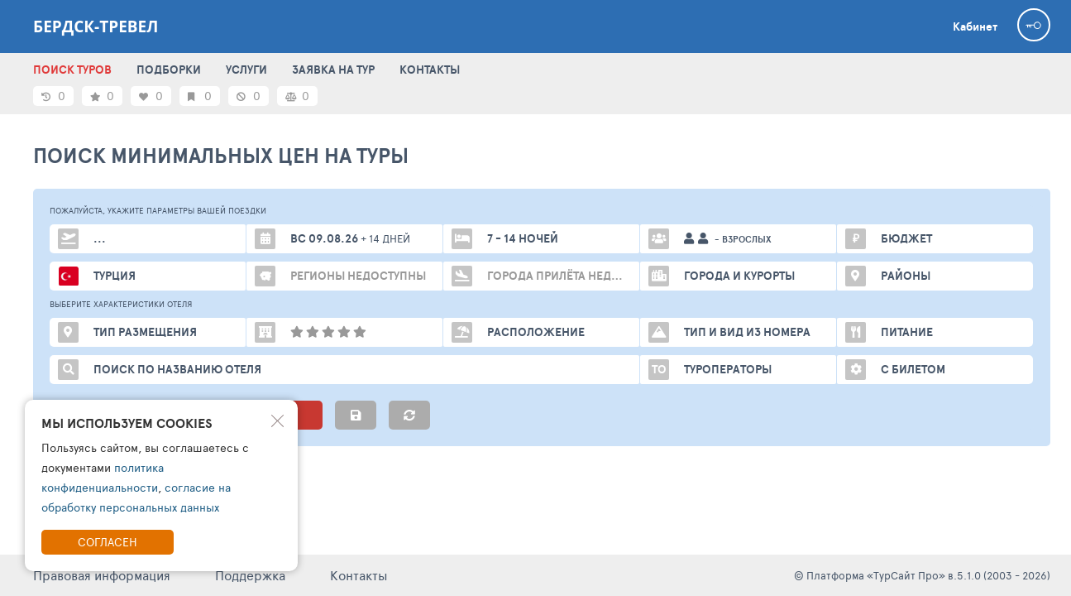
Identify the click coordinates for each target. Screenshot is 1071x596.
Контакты (359, 574)
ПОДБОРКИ (168, 69)
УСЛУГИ (246, 69)
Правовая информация (101, 574)
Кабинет (975, 26)
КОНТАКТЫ (429, 69)
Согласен (107, 542)
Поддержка (250, 574)
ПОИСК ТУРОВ (72, 69)
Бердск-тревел (95, 26)
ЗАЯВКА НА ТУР (333, 69)
